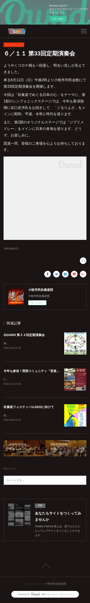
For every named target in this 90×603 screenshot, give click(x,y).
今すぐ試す (58, 19)
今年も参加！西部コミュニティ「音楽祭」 (33, 371)
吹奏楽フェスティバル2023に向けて (29, 407)
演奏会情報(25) (11, 248)
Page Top (45, 566)
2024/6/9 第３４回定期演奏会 (24, 335)
